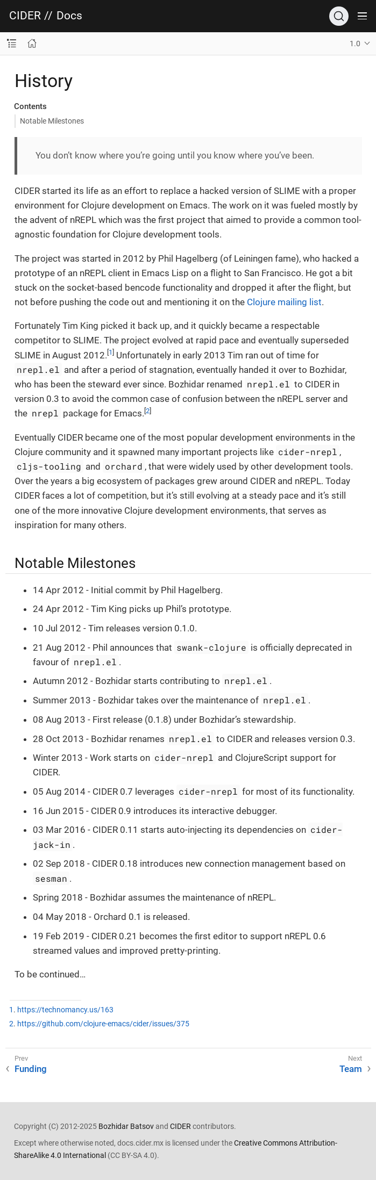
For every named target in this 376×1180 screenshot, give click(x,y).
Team (350, 1068)
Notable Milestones (52, 121)
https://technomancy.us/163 (65, 1009)
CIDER (25, 15)
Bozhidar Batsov (126, 1126)
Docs (69, 15)
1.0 (355, 43)
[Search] (339, 16)
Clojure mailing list (284, 302)
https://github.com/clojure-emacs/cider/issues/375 (103, 1023)
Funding (31, 1068)
